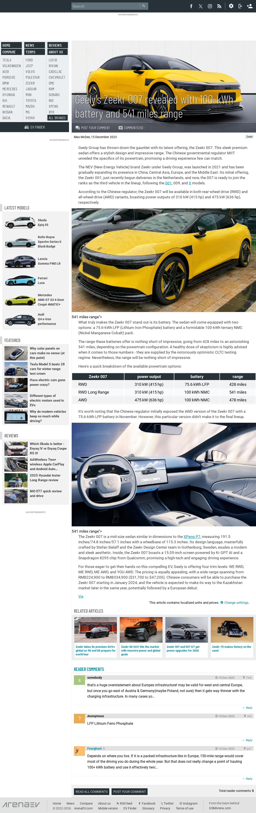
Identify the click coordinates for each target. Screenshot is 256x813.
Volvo (30, 71)
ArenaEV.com (83, 808)
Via (80, 596)
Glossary (148, 808)
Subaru (54, 94)
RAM (51, 88)
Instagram (190, 803)
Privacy (165, 808)
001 (168, 183)
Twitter (169, 803)
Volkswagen (11, 65)
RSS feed (126, 803)
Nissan (7, 111)
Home (6, 45)
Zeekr (30, 82)
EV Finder (130, 808)
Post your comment (92, 127)
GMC (52, 82)
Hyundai (8, 94)
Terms (30, 51)
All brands (57, 117)
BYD (51, 111)
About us (56, 51)
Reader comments (89, 669)
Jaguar (31, 88)
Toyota (31, 100)
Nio (51, 100)
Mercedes (9, 88)
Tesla (6, 59)
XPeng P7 (192, 536)
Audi (5, 71)
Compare (9, 51)
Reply (249, 707)
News (30, 45)
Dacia (6, 117)
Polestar (33, 77)
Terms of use (184, 808)
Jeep (29, 65)
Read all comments (92, 791)
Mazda (30, 106)
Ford (29, 59)
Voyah (30, 117)
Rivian (53, 65)
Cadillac (55, 71)
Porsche (8, 77)
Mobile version (108, 808)
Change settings (234, 603)
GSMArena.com (220, 808)
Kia (4, 100)
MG (28, 111)
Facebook (148, 803)
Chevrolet (57, 77)
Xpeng (53, 106)
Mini (29, 94)
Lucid (53, 59)
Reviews (55, 45)
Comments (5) (130, 127)
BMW (5, 82)
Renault (8, 106)
